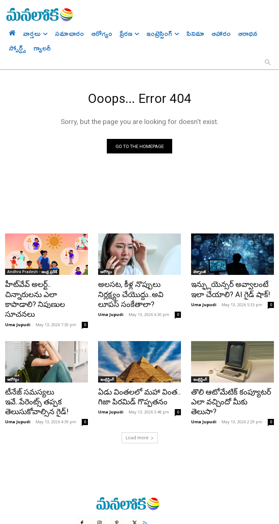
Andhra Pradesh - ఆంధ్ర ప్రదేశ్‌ (32, 273)
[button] (268, 63)
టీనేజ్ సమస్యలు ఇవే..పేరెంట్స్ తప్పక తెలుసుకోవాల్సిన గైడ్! (40, 373)
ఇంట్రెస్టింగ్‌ (107, 357)
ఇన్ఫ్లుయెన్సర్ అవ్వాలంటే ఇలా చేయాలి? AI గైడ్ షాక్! (228, 289)
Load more (140, 402)
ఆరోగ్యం (106, 273)
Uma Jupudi (18, 302)
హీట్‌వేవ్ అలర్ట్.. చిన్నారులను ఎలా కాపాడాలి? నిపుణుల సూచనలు (45, 289)
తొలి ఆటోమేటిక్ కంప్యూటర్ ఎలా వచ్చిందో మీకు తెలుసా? (229, 373)
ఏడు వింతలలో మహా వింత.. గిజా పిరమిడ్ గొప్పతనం (137, 373)
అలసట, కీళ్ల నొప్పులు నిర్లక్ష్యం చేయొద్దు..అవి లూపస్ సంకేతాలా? (138, 289)
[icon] (141, 486)
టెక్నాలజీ (199, 273)
